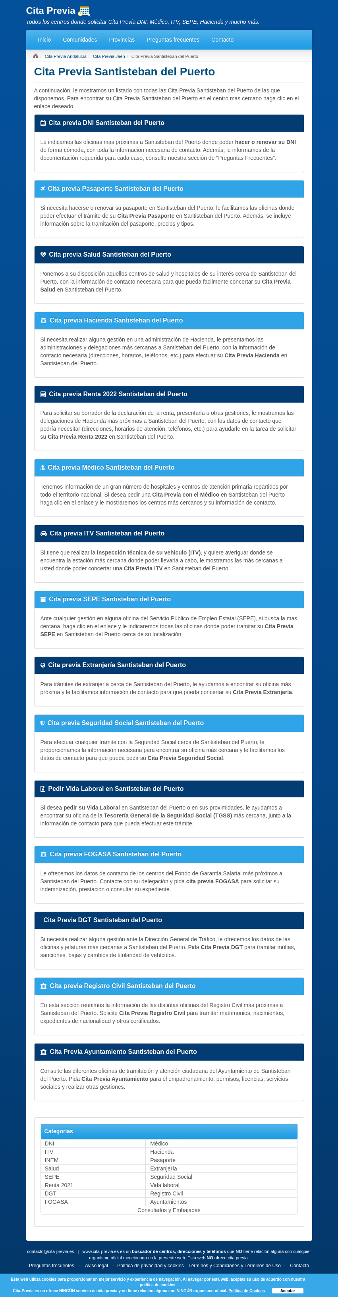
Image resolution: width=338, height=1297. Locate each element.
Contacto (222, 39)
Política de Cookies (246, 1291)
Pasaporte (163, 1160)
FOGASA (56, 1202)
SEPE (52, 1177)
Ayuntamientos (168, 1202)
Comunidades (80, 39)
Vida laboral (165, 1185)
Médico (159, 1143)
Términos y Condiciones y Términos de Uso (234, 1265)
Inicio (44, 39)
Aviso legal (96, 1265)
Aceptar (287, 1291)
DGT (51, 1193)
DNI (49, 1143)
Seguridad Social (171, 1177)
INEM (52, 1160)
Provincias (122, 39)
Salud (52, 1168)
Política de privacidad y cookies (150, 1265)
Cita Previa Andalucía (66, 56)
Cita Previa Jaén (109, 56)
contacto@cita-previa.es (50, 1251)
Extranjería (163, 1168)
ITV (49, 1152)
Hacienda (162, 1152)
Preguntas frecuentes (173, 39)
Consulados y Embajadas (169, 1210)
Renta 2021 (59, 1185)
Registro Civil (166, 1193)
